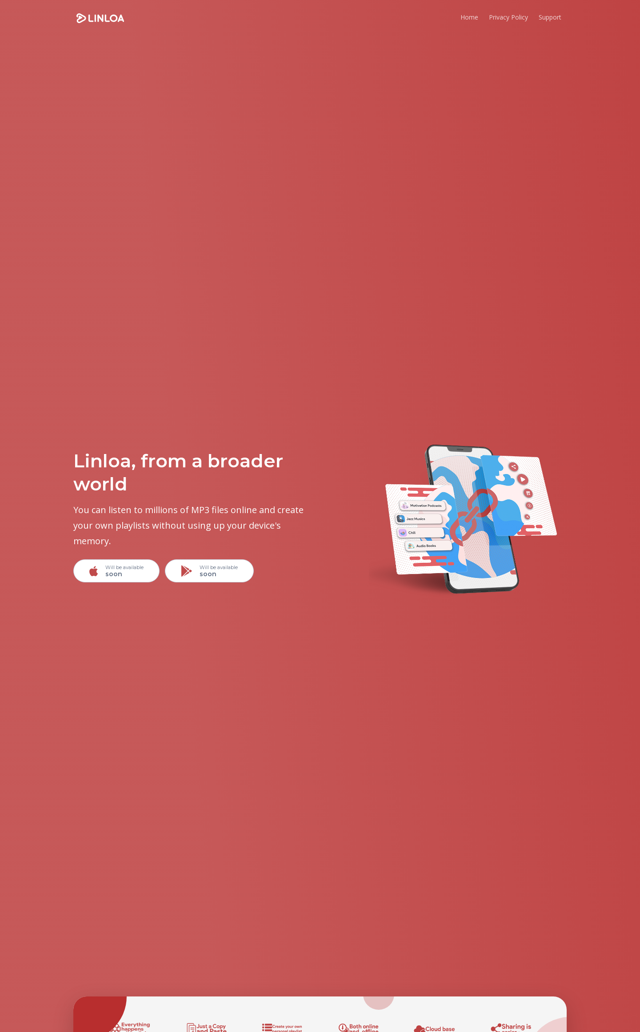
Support (550, 17)
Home (469, 17)
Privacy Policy (508, 17)
